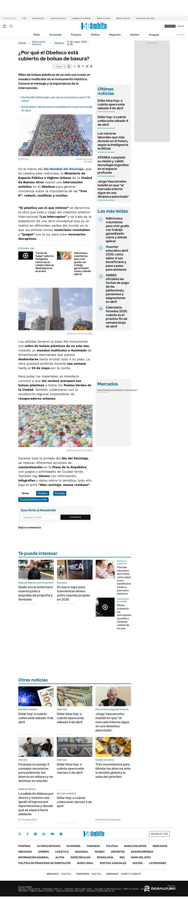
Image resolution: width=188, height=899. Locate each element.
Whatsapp (61, 834)
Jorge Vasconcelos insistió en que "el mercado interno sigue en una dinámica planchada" (113, 189)
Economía (55, 34)
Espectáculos (80, 857)
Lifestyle (62, 851)
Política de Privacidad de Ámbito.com (44, 863)
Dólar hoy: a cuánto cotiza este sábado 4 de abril (113, 121)
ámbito (22, 43)
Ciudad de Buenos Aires (33, 499)
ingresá (180, 26)
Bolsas (110, 390)
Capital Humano (58, 18)
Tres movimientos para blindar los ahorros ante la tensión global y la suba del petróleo (113, 770)
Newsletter (181, 34)
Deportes (118, 851)
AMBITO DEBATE (123, 873)
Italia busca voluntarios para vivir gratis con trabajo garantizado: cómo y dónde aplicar (82, 263)
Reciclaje (60, 493)
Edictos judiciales (113, 863)
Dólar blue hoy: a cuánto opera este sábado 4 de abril (111, 104)
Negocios (115, 34)
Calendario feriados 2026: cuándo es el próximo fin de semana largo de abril (117, 316)
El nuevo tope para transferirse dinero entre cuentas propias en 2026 (73, 593)
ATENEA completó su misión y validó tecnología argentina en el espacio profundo (113, 165)
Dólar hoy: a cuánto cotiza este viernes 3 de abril (74, 802)
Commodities (121, 390)
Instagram (35, 834)
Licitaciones (157, 863)
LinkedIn (43, 834)
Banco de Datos (135, 846)
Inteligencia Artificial (81, 18)
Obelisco (59, 43)
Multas (138, 863)
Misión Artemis (123, 18)
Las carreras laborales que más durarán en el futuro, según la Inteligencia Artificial (113, 141)
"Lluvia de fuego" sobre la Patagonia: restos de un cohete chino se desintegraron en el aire (44, 262)
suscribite (170, 26)
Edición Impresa (142, 851)
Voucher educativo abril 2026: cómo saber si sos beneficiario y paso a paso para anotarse (117, 258)
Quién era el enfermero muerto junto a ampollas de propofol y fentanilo (35, 593)
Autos (59, 857)
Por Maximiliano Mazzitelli (107, 819)
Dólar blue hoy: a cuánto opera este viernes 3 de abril (70, 768)
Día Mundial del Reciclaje (64, 169)
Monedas (102, 390)
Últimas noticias (48, 846)
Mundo (100, 851)
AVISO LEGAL (85, 863)
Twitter (19, 834)
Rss (122, 857)
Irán (24, 18)
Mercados (160, 846)
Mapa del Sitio (141, 857)
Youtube (52, 834)
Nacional (81, 851)
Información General (39, 43)
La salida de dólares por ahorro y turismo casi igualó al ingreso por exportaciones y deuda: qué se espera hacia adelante (36, 803)
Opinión (134, 34)
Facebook (27, 834)
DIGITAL (59, 873)
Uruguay (154, 34)
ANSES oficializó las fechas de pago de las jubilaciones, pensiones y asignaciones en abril (117, 288)
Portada (24, 846)
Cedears (132, 390)
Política (95, 34)
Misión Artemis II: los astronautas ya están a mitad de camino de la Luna (124, 617)
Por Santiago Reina (27, 819)
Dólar (36, 34)
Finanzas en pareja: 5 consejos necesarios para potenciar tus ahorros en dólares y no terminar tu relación (35, 772)
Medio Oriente (103, 18)
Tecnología (105, 857)
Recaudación (38, 18)
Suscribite (75, 517)
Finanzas (76, 34)
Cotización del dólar (145, 18)
